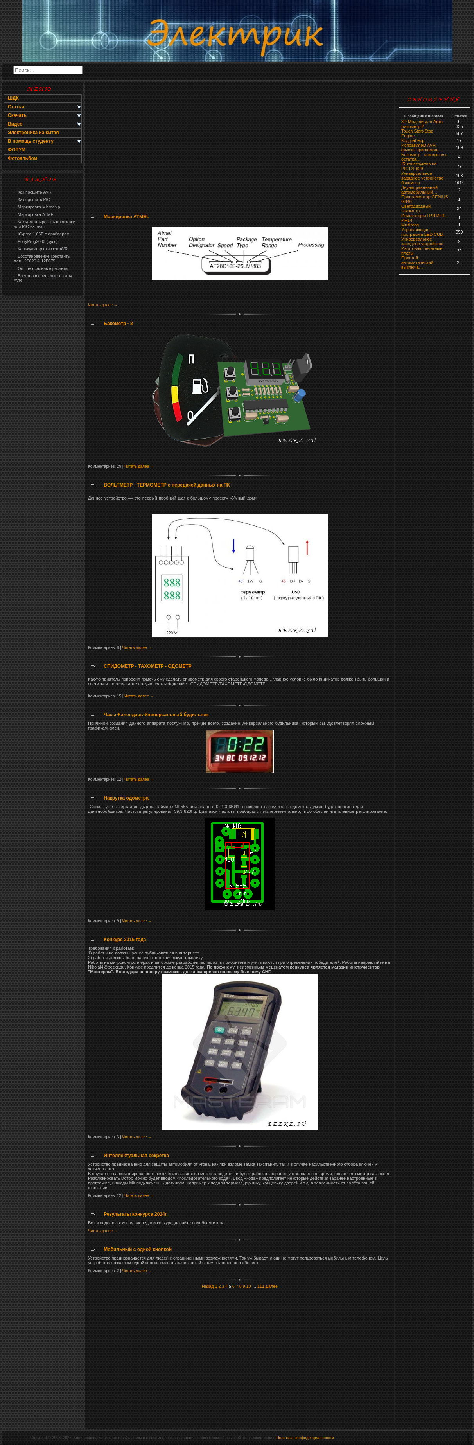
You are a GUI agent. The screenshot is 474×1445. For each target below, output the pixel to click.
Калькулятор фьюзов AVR (41, 248)
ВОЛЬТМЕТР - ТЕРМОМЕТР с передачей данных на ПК (167, 485)
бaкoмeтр (410, 182)
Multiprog (410, 225)
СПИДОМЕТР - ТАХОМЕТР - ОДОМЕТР (147, 666)
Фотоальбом (22, 158)
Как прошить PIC (32, 199)
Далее (272, 1286)
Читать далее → (103, 305)
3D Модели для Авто (422, 121)
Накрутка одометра (126, 798)
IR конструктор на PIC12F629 (419, 166)
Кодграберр (412, 140)
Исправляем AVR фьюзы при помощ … (422, 147)
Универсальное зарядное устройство (422, 175)
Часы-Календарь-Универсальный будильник (156, 714)
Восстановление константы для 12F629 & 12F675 (42, 258)
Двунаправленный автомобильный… (419, 189)
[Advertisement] (42, 424)
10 (248, 1286)
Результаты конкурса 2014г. (135, 1214)
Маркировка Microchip (37, 207)
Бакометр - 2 (118, 323)
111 (260, 1286)
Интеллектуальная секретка (136, 1155)
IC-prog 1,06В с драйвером (41, 234)
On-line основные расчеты (41, 268)
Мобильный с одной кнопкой (138, 1249)
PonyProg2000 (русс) (35, 241)
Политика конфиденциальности (305, 1438)
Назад (208, 1286)
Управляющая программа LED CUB (422, 232)
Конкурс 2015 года (125, 939)
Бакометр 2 (412, 126)
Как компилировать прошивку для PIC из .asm (44, 224)
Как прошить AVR (33, 192)
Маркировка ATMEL (35, 214)
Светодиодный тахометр (416, 208)
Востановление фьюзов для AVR (43, 278)
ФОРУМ (16, 150)
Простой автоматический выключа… (417, 262)
